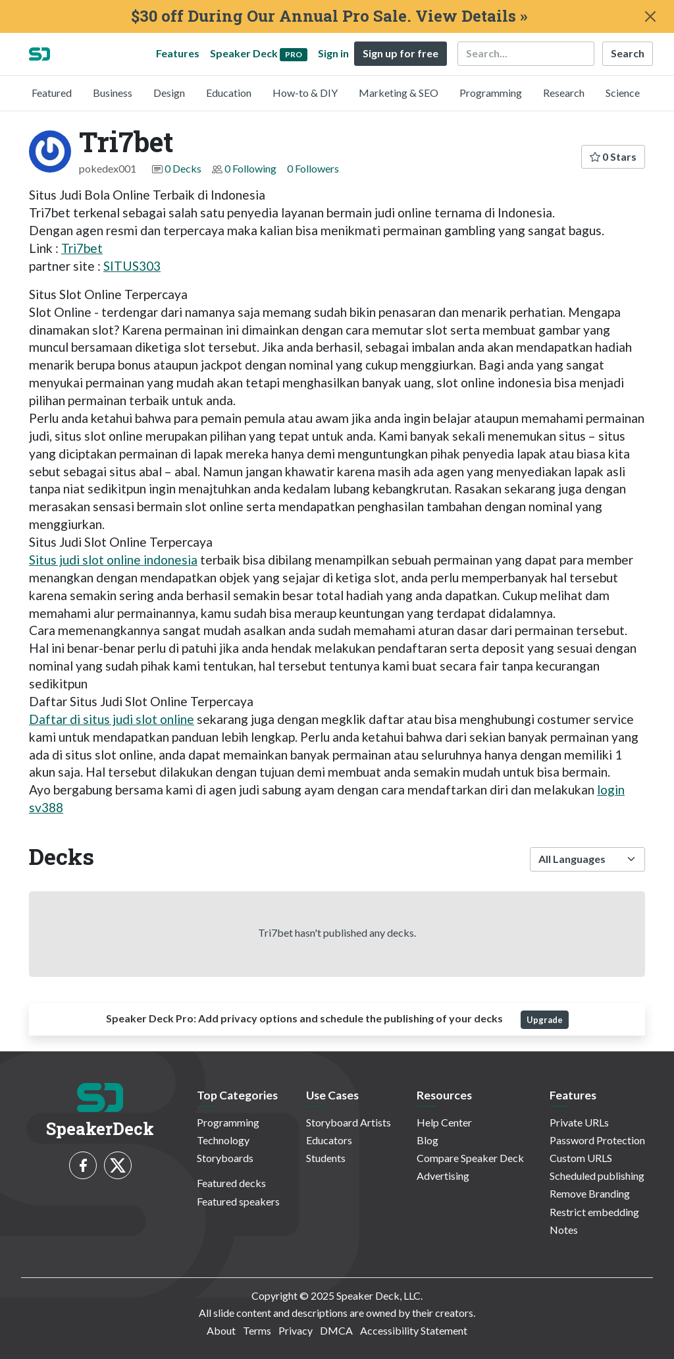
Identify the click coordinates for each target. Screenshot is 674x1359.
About (221, 1330)
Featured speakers (238, 1201)
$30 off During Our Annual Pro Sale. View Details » (329, 16)
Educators (329, 1140)
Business (112, 92)
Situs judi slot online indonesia (113, 559)
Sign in (333, 53)
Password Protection (597, 1140)
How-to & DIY (305, 92)
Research (563, 92)
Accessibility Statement (413, 1330)
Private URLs (579, 1122)
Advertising (443, 1175)
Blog (427, 1140)
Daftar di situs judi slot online (111, 719)
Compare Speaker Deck (470, 1157)
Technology (223, 1140)
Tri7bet (82, 248)
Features (177, 53)
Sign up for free (400, 53)
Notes (564, 1229)
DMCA (336, 1330)
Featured (52, 92)
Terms (257, 1330)
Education (228, 92)
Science (623, 92)
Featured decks (231, 1183)
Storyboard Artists (348, 1122)
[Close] (650, 16)
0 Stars (613, 156)
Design (169, 92)
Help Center (444, 1122)
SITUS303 (132, 265)
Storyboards (225, 1157)
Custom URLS (581, 1157)
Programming (490, 92)
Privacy (295, 1330)
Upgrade (545, 1019)
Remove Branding (590, 1193)
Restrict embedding (594, 1212)
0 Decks (183, 168)
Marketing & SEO (398, 92)
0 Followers (313, 168)
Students (326, 1157)
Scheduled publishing (597, 1175)
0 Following (250, 168)
